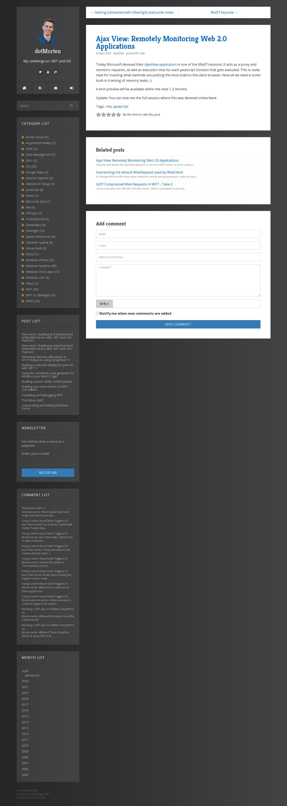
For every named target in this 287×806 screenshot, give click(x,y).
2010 (25, 745)
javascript (120, 106)
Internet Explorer (39, 178)
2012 (25, 734)
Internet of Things (40, 184)
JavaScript (34, 190)
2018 (25, 699)
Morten (119, 53)
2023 (25, 681)
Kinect (32, 196)
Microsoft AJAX (38, 201)
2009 (25, 751)
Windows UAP (37, 278)
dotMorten (48, 36)
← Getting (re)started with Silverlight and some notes (132, 12)
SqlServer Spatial (39, 242)
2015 (25, 716)
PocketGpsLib (37, 219)
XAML (33, 301)
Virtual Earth (36, 248)
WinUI (32, 283)
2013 (25, 728)
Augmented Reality (41, 143)
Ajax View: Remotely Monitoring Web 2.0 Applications (161, 42)
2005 (25, 775)
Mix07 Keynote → (224, 12)
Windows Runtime (41, 266)
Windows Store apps (43, 272)
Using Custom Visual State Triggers (43, 520)
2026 (48, 673)
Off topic (34, 213)
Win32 (32, 254)
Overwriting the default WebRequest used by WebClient (139, 172)
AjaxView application (160, 64)
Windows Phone (40, 260)
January (30, 675)
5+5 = (104, 303)
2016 (25, 710)
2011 (25, 740)
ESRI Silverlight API (40, 155)
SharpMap (36, 225)
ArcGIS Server (37, 137)
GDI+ (31, 160)
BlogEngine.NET (41, 794)
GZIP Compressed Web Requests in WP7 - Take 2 (134, 184)
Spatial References (40, 237)
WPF (32, 289)
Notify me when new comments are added (133, 313)
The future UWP (32, 508)
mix (109, 106)
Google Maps (37, 172)
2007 (25, 763)
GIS (31, 166)
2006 (25, 769)
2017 (25, 704)
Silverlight (35, 231)
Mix (30, 207)
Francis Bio (38, 797)
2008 (25, 757)
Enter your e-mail (35, 453)
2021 (25, 687)
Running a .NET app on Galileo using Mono (48, 609)
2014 (25, 722)
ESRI (32, 149)
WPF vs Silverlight (41, 295)
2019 (25, 693)
